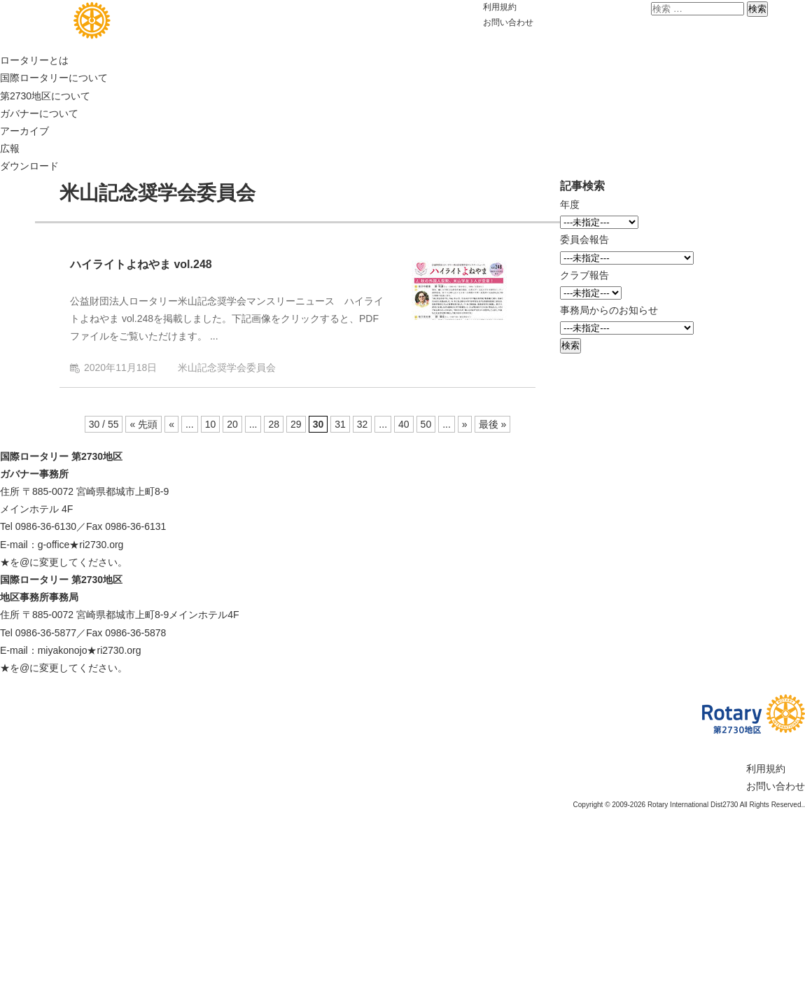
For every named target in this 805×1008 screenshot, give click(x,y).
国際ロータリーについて (54, 77)
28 (273, 424)
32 (362, 424)
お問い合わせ (508, 22)
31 (340, 424)
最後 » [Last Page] (493, 424)
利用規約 (500, 7)
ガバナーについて (39, 113)
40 (404, 424)
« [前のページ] (171, 424)
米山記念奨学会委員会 (227, 367)
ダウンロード (29, 166)
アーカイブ (24, 130)
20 (232, 424)
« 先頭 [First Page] (144, 424)
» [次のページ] (465, 424)
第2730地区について (45, 96)
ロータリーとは (34, 60)
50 (426, 424)
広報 (10, 148)
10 (210, 424)
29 (296, 424)
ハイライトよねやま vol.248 (141, 264)
